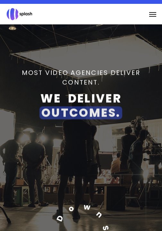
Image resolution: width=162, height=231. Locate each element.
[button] (152, 14)
